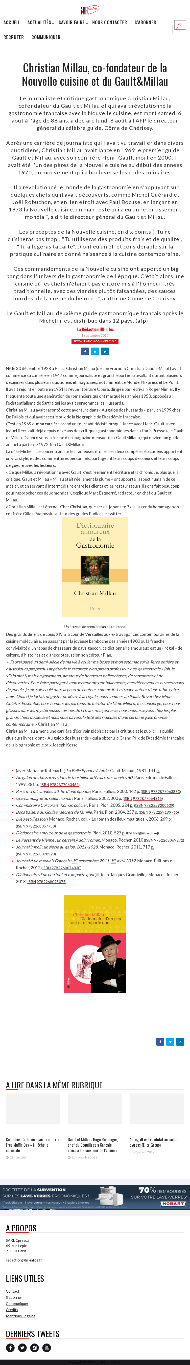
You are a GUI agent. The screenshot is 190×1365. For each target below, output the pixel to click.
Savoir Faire (72, 22)
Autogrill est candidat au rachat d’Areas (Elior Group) (154, 1142)
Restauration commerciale (95, 341)
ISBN (45, 784)
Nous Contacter (109, 22)
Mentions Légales (20, 1316)
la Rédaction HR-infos (95, 329)
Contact (12, 1291)
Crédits (12, 1309)
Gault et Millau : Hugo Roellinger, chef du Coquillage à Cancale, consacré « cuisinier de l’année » (93, 1145)
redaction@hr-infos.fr (24, 1260)
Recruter (13, 37)
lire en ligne (136, 833)
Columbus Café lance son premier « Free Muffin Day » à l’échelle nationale (33, 1145)
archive (151, 833)
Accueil (11, 22)
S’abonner (145, 22)
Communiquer (46, 37)
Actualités (39, 22)
